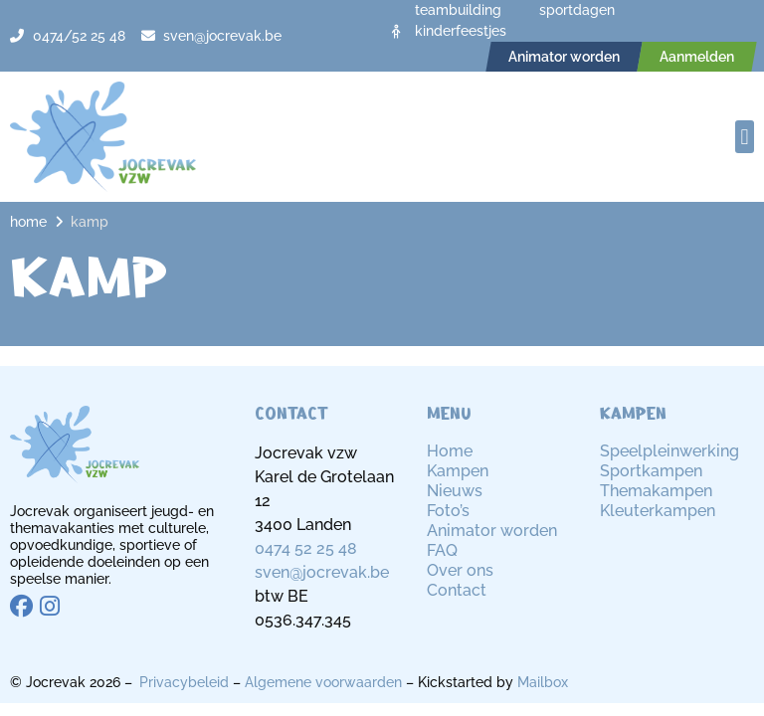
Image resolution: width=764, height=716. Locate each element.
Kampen (457, 470)
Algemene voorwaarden (323, 682)
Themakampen (656, 490)
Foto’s (448, 510)
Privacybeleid (184, 682)
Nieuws (454, 490)
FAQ (442, 550)
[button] (744, 136)
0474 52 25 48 (306, 548)
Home (28, 222)
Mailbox (542, 682)
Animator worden (492, 530)
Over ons (460, 570)
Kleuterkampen (657, 510)
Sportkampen (651, 470)
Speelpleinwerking (669, 451)
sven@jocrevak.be (322, 572)
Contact (456, 590)
